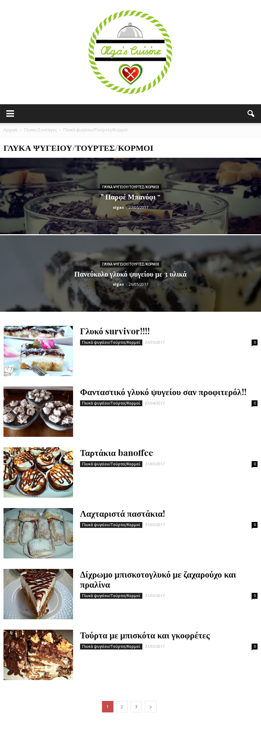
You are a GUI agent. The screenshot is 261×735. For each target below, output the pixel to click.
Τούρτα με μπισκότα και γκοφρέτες (145, 634)
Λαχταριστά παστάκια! (122, 513)
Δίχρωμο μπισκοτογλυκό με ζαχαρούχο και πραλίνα (158, 579)
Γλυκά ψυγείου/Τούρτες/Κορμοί (130, 187)
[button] (251, 113)
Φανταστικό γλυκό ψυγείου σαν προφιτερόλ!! (163, 391)
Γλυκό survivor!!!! (115, 330)
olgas (118, 207)
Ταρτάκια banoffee (116, 452)
